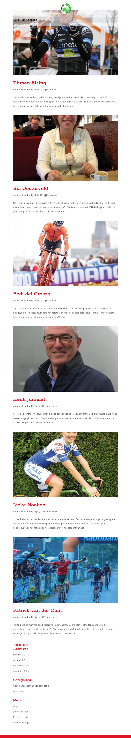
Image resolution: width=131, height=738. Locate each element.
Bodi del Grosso (31, 294)
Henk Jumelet (29, 399)
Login (16, 706)
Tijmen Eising (29, 83)
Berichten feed (20, 711)
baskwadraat (25, 89)
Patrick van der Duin (37, 610)
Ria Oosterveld (30, 189)
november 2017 (21, 670)
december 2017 (21, 665)
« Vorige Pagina (20, 644)
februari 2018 (20, 654)
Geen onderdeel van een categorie (31, 685)
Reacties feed (20, 717)
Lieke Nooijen (29, 505)
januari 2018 (19, 660)
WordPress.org (21, 722)
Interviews (51, 89)
